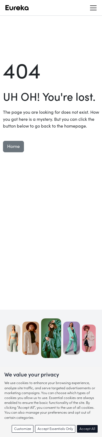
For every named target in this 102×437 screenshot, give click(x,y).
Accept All (87, 429)
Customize (22, 429)
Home (13, 146)
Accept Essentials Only (55, 429)
